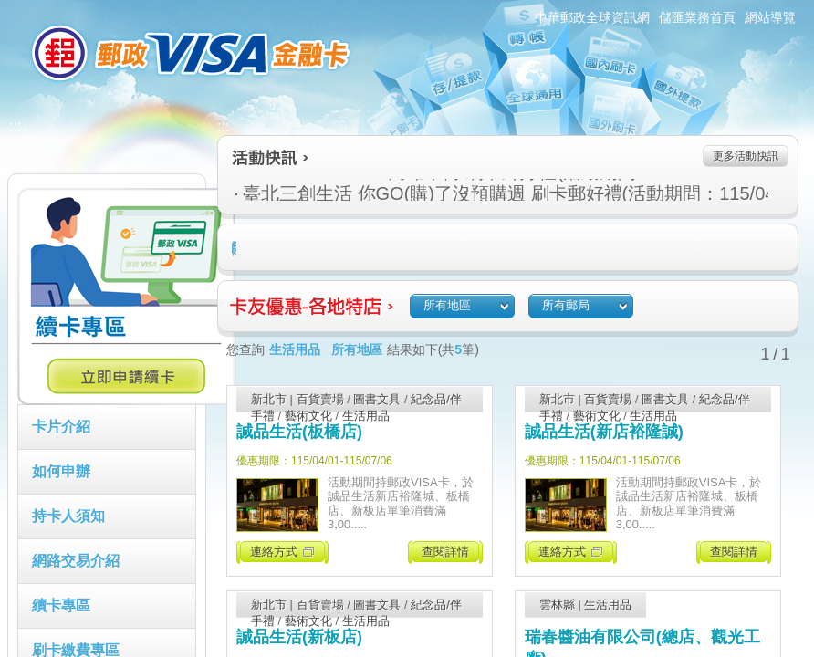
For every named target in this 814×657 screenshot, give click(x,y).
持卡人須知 (68, 516)
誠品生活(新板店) (299, 637)
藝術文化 (308, 415)
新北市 (269, 399)
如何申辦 (61, 471)
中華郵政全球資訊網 (592, 17)
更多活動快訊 (745, 156)
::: (6, 8)
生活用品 (366, 415)
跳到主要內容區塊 (9, 9)
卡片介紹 (61, 426)
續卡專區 (61, 605)
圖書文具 (377, 399)
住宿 (235, 248)
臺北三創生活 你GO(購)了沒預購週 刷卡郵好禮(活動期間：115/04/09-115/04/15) (421, 193)
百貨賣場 (320, 399)
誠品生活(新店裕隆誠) (604, 431)
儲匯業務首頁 (697, 17)
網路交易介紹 (76, 560)
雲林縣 (557, 604)
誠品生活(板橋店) (299, 431)
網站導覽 (770, 17)
